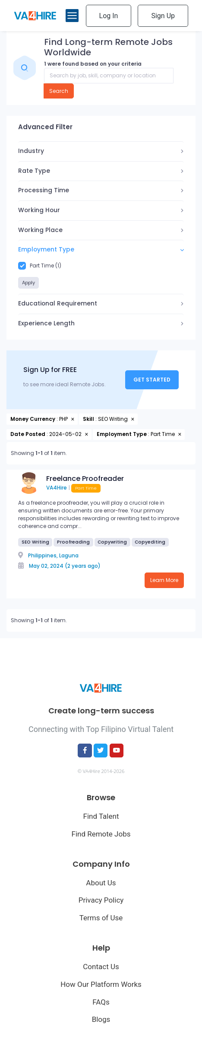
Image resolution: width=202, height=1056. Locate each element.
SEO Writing (35, 542)
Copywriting (112, 542)
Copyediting (150, 542)
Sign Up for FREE (50, 370)
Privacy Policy (101, 900)
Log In (108, 16)
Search (58, 91)
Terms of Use (101, 917)
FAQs (100, 1002)
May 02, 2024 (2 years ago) (65, 565)
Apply (28, 282)
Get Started (151, 379)
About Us (101, 882)
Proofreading (73, 542)
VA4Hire (56, 487)
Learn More (164, 580)
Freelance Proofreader (85, 478)
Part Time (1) (39, 266)
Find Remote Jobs (100, 834)
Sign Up (163, 16)
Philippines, (43, 555)
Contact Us (101, 966)
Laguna (69, 555)
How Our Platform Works (101, 984)
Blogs (101, 1019)
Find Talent (101, 816)
